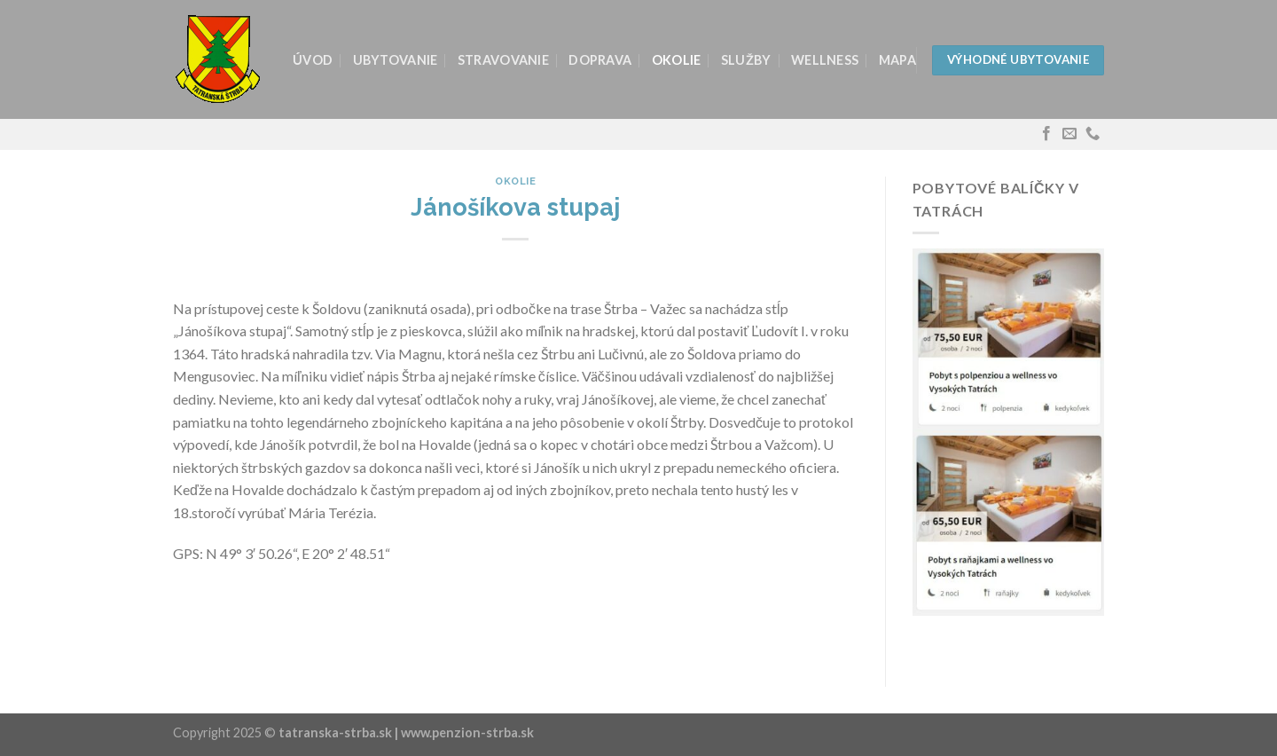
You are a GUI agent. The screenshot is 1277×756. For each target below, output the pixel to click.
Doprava (599, 59)
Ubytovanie (395, 59)
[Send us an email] (1069, 134)
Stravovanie (503, 59)
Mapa (897, 59)
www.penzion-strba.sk (467, 732)
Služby (746, 59)
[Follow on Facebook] (1046, 134)
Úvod (313, 59)
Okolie (676, 59)
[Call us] (1092, 134)
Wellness (824, 59)
